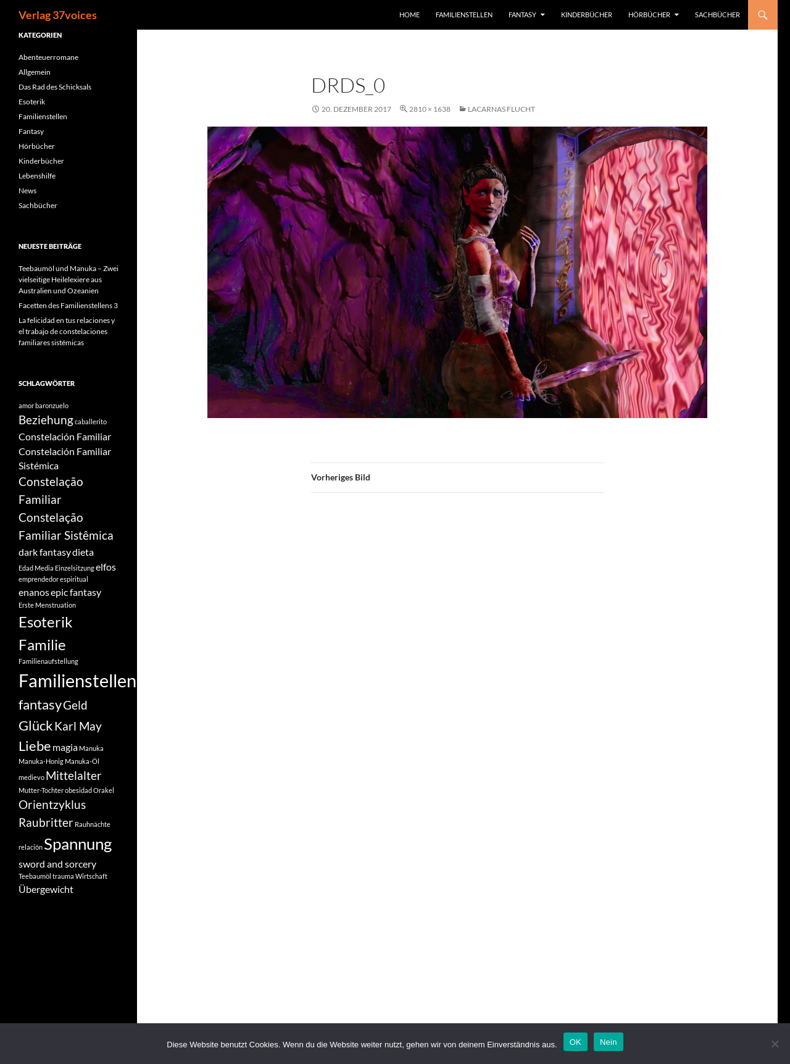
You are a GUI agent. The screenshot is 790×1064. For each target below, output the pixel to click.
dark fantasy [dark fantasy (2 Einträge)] (45, 552)
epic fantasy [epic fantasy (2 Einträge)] (76, 592)
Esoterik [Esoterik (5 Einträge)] (46, 621)
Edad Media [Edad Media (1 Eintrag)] (36, 568)
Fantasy (522, 14)
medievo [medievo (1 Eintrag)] (31, 777)
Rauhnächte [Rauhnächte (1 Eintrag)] (92, 824)
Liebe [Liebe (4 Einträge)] (35, 745)
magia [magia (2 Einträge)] (65, 747)
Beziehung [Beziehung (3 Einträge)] (46, 420)
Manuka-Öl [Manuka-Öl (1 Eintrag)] (82, 761)
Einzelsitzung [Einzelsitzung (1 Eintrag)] (74, 568)
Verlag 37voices (58, 15)
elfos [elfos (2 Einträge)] (106, 566)
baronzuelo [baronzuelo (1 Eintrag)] (52, 405)
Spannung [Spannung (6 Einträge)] (78, 843)
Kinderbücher (586, 14)
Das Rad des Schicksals (55, 86)
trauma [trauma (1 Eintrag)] (63, 876)
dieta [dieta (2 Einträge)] (83, 552)
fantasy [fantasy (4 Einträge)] (40, 704)
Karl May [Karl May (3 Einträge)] (78, 726)
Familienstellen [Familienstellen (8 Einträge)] (77, 680)
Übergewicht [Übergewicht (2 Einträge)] (46, 889)
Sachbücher (717, 14)
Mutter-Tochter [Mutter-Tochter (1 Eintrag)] (41, 790)
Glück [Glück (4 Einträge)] (36, 725)
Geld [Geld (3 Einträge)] (75, 705)
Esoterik (32, 101)
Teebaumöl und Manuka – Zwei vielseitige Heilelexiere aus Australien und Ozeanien (68, 279)
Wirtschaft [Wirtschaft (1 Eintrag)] (91, 876)
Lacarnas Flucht (501, 109)
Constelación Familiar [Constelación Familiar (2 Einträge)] (65, 436)
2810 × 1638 (430, 109)
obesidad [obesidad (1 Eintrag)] (78, 790)
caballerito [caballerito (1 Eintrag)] (91, 421)
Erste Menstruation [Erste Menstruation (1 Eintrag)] (47, 605)
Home (409, 14)
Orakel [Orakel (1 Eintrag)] (103, 790)
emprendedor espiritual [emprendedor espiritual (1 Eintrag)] (53, 579)
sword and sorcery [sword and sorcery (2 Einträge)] (57, 863)
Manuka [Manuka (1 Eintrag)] (91, 748)
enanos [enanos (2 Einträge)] (34, 592)
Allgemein (35, 72)
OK (575, 1042)
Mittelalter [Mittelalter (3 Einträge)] (74, 775)
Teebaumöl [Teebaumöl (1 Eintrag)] (35, 876)
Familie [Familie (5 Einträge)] (42, 644)
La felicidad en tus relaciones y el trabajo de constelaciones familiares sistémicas (67, 331)
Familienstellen (464, 14)
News (27, 190)
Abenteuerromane (48, 57)
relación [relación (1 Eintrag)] (31, 847)
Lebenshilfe (37, 175)
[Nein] (774, 1043)
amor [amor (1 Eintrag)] (26, 405)
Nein (608, 1042)
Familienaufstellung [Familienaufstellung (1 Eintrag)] (48, 661)
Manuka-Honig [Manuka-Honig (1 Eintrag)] (41, 761)
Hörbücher (649, 14)
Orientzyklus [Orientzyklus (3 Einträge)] (52, 804)
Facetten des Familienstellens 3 (68, 305)
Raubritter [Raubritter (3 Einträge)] (46, 822)
